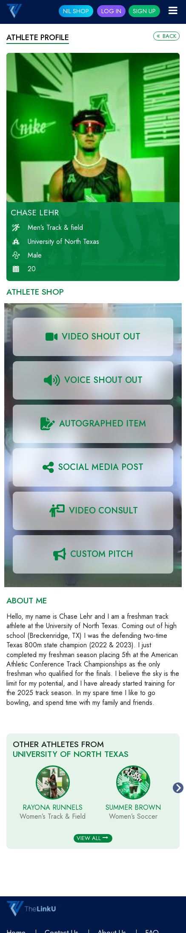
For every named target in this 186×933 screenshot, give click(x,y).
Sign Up (144, 11)
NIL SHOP (76, 11)
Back (166, 36)
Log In (111, 11)
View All (92, 838)
